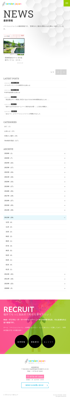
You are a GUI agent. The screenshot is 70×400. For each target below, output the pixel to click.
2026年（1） (8, 153)
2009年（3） (8, 288)
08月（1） (9, 241)
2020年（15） (9, 181)
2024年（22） (9, 163)
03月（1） (9, 260)
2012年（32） (9, 274)
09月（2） (9, 236)
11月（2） (9, 227)
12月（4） (9, 222)
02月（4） (9, 264)
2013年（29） (9, 217)
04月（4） (9, 255)
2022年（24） (9, 172)
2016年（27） (9, 200)
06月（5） (9, 250)
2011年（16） (9, 279)
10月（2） (9, 232)
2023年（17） (9, 167)
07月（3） (9, 246)
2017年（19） (9, 196)
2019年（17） (9, 186)
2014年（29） (9, 210)
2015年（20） (9, 205)
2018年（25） (9, 191)
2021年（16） (9, 177)
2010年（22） (9, 283)
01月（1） (9, 269)
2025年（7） (8, 158)
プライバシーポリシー (11, 395)
